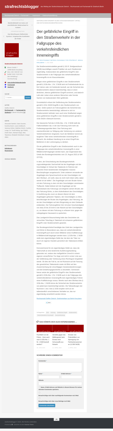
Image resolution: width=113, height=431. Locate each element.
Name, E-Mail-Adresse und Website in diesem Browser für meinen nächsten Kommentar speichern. (60, 391)
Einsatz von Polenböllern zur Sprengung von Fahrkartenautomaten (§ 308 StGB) (75, 342)
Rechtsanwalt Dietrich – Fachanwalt (16, 15)
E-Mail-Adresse (66, 376)
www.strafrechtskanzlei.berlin (15, 82)
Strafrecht (9, 87)
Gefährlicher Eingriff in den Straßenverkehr (57, 20)
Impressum (36, 15)
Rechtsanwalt (9, 110)
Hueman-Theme (29, 427)
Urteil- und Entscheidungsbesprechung (54, 23)
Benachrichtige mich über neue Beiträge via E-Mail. (55, 403)
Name (41, 376)
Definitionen (8, 148)
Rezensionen (9, 150)
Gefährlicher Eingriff (62, 315)
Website (41, 383)
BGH (47, 315)
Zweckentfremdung (60, 317)
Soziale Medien (10, 159)
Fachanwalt (10, 85)
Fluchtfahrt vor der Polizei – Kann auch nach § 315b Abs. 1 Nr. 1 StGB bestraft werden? (43, 342)
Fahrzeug (53, 315)
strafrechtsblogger (22, 6)
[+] (24, 112)
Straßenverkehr (73, 315)
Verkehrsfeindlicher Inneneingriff (45, 317)
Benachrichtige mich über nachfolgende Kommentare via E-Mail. (59, 398)
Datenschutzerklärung (50, 15)
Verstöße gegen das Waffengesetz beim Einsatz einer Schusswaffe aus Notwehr (58, 342)
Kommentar (43, 363)
